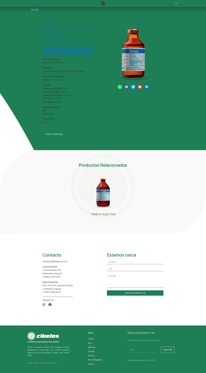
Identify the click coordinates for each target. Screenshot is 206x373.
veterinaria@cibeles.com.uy (55, 261)
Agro (90, 343)
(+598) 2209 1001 (51, 277)
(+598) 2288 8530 (52, 292)
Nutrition (91, 351)
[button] (176, 3)
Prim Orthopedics (95, 360)
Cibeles (91, 339)
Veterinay (91, 347)
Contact (91, 364)
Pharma (91, 355)
